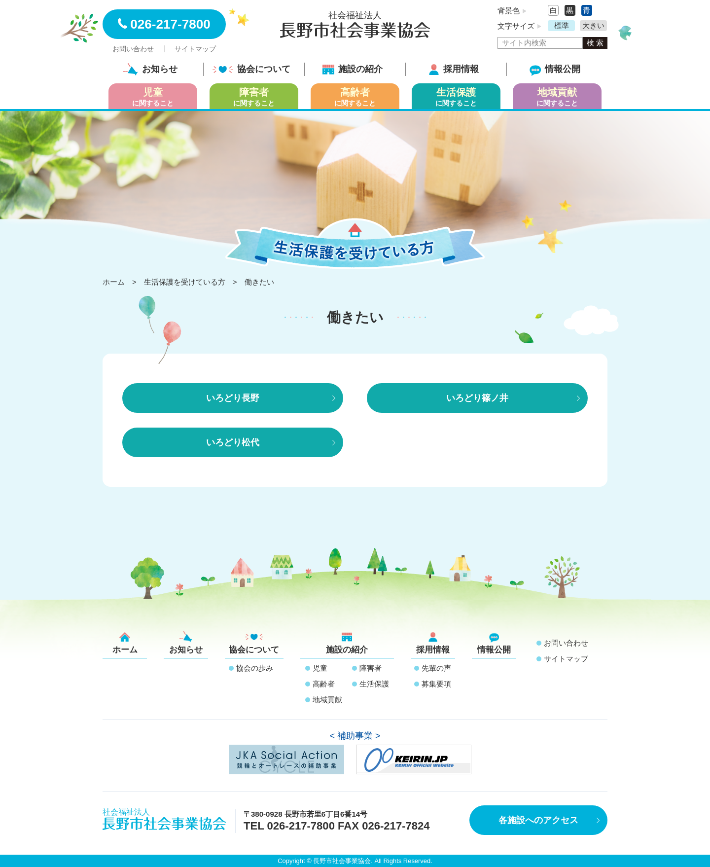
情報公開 (555, 69)
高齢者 (324, 684)
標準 (561, 25)
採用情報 (453, 69)
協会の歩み (254, 668)
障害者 (370, 668)
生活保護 (374, 684)
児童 (320, 668)
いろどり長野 (232, 398)
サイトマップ (195, 49)
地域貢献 (327, 699)
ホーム (125, 642)
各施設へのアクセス (538, 820)
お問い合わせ (133, 49)
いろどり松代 (232, 442)
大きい (593, 25)
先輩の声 (436, 668)
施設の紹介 (352, 69)
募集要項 (436, 684)
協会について (251, 69)
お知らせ (150, 69)
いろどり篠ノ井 (477, 398)
